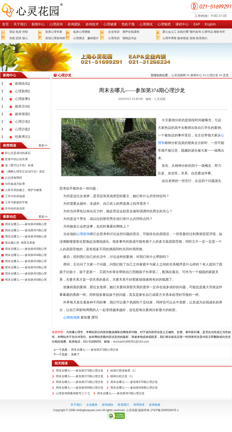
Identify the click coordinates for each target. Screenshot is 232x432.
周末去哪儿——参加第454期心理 (26, 255)
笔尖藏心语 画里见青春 (20, 242)
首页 (5, 24)
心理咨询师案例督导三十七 (73, 393)
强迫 (12, 31)
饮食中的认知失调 (16, 159)
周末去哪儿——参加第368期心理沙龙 (134, 387)
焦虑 (18, 31)
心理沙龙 (21, 121)
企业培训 (114, 31)
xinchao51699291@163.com (131, 341)
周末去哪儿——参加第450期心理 (26, 279)
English (210, 24)
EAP (196, 24)
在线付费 (183, 31)
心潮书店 (207, 31)
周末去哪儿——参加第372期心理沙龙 (79, 376)
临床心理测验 (81, 31)
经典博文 (21, 137)
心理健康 (110, 24)
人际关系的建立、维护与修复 (23, 190)
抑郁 (25, 31)
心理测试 (146, 24)
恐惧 (18, 38)
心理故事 (21, 99)
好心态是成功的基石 (18, 153)
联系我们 (201, 38)
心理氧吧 (164, 24)
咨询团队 (74, 24)
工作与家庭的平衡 (16, 202)
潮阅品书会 (129, 38)
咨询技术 (92, 24)
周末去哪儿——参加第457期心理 (26, 230)
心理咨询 (56, 24)
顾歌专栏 (219, 31)
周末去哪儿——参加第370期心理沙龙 (134, 382)
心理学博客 (169, 38)
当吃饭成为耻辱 (15, 184)
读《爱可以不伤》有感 (19, 165)
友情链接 (154, 404)
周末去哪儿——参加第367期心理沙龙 (120, 393)
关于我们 (20, 24)
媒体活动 (21, 106)
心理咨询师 (71, 317)
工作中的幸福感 (15, 196)
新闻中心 (38, 24)
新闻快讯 (21, 83)
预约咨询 (195, 31)
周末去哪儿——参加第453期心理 (26, 261)
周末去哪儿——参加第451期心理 (26, 273)
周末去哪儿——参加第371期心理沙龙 (79, 382)
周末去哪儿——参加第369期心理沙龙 (79, 387)
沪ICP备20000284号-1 (164, 410)
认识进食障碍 (13, 177)
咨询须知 (107, 404)
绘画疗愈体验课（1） (124, 370)
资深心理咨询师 (55, 38)
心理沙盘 (21, 129)
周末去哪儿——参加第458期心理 (26, 224)
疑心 (25, 38)
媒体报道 (183, 38)
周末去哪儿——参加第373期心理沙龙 (94, 349)
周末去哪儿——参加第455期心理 (26, 249)
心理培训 (114, 38)
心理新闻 (21, 91)
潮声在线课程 (130, 31)
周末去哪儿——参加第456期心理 (26, 236)
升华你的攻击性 (15, 208)
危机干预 (128, 24)
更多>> (43, 145)
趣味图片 (93, 38)
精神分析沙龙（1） (122, 376)
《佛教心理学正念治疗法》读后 (25, 171)
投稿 (192, 38)
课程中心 (182, 24)
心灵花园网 (32, 10)
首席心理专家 (53, 31)
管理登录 (139, 404)
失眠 (12, 38)
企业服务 (92, 404)
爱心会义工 (169, 31)
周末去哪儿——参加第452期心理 (26, 267)
